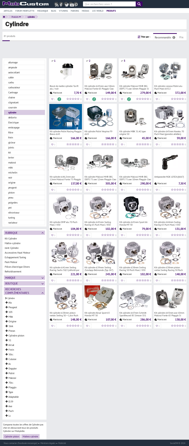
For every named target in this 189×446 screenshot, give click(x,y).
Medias (85, 11)
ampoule (12, 67)
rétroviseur (13, 212)
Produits (111, 11)
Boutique (11, 283)
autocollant (14, 72)
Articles (8, 11)
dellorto (12, 117)
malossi (12, 162)
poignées (13, 202)
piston (11, 192)
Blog (53, 11)
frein (10, 137)
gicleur (11, 142)
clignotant (13, 102)
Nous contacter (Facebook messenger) (21, 443)
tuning (11, 217)
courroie (12, 107)
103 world (98, 11)
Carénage (13, 92)
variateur (12, 222)
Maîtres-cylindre (30, 436)
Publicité (62, 443)
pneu (10, 197)
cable (11, 77)
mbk (10, 167)
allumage (13, 62)
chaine (11, 97)
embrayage (14, 127)
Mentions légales (48, 443)
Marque (10, 277)
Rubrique (11, 233)
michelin (12, 172)
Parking (75, 11)
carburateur (14, 87)
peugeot (12, 187)
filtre (10, 132)
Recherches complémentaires (17, 291)
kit (9, 152)
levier (11, 157)
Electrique (13, 122)
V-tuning (63, 11)
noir (10, 177)
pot (10, 207)
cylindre (31, 16)
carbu (11, 82)
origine (12, 182)
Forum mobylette (24, 11)
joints (11, 147)
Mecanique (42, 11)
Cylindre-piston (12, 436)
